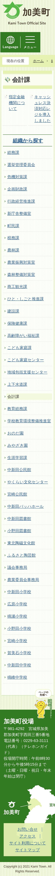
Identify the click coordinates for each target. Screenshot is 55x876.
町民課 (13, 225)
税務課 (13, 238)
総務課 (13, 152)
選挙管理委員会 (21, 164)
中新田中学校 (19, 665)
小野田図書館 (19, 530)
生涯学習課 (17, 457)
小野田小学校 (19, 628)
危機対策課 (17, 177)
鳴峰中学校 (17, 677)
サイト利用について (27, 843)
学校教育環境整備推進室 (29, 421)
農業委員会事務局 (23, 579)
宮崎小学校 (17, 640)
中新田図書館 (19, 518)
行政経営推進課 (21, 201)
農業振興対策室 (21, 262)
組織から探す (28, 140)
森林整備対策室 (21, 274)
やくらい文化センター (27, 482)
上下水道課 (17, 384)
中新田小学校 (19, 591)
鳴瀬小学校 (17, 616)
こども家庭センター (25, 360)
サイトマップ (27, 850)
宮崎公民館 (17, 494)
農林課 (13, 250)
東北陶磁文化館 (21, 543)
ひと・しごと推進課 (25, 299)
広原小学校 (17, 604)
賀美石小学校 (19, 653)
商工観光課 (17, 286)
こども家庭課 (19, 347)
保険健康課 (17, 323)
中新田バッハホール (25, 506)
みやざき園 (17, 445)
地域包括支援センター (27, 372)
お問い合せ (27, 829)
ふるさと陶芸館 (21, 555)
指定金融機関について (17, 103)
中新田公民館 (19, 469)
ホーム (38, 61)
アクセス (27, 836)
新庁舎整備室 (19, 213)
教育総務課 (17, 408)
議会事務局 (17, 567)
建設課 (13, 311)
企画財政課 (17, 189)
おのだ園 (15, 433)
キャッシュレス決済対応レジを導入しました (42, 109)
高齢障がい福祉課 (23, 335)
